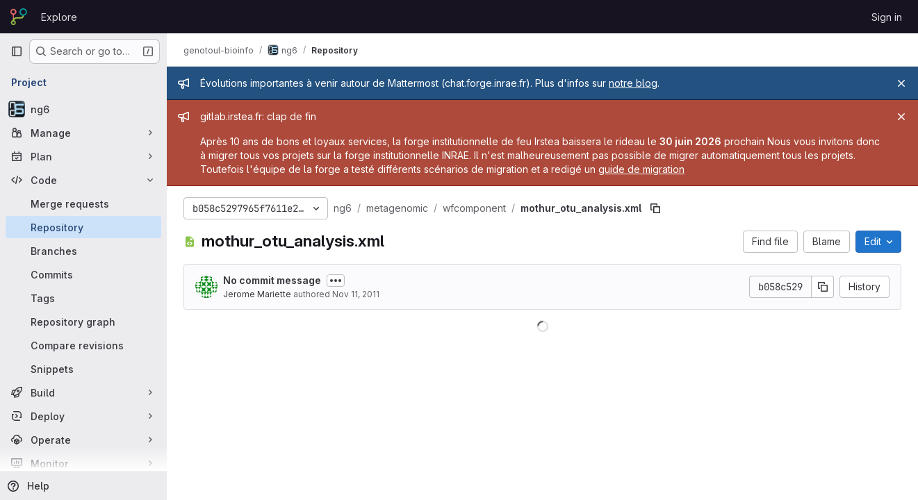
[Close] (901, 83)
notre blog (633, 83)
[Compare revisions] (83, 345)
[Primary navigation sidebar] (17, 51)
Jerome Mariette (257, 294)
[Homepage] (19, 17)
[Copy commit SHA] (823, 287)
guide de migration (641, 169)
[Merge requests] (83, 203)
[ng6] (83, 109)
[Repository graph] (83, 321)
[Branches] (83, 251)
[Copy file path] (655, 208)
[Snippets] (83, 369)
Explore (59, 17)
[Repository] (83, 227)
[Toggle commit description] (336, 280)
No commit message (272, 280)
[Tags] (83, 298)
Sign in (886, 17)
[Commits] (83, 274)
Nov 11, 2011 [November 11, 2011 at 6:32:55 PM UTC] (355, 294)
